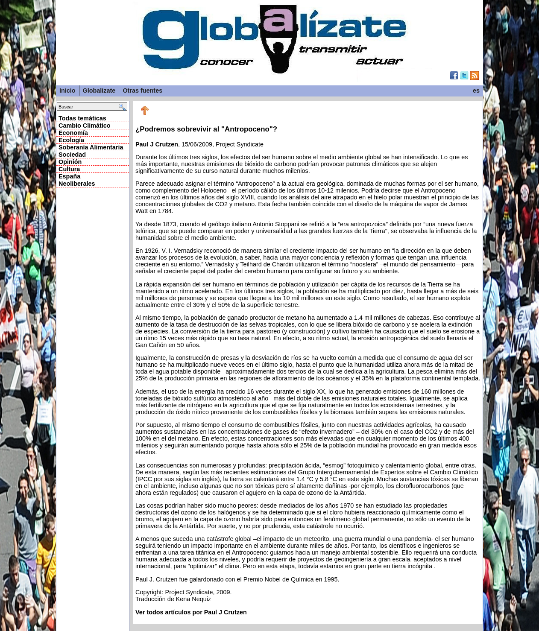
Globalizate (99, 90)
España (69, 176)
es (476, 90)
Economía (73, 132)
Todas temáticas (82, 118)
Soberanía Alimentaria (91, 147)
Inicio (67, 90)
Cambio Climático (85, 125)
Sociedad (72, 154)
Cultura (69, 169)
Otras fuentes (142, 90)
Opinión (70, 161)
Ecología (71, 140)
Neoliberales (77, 183)
